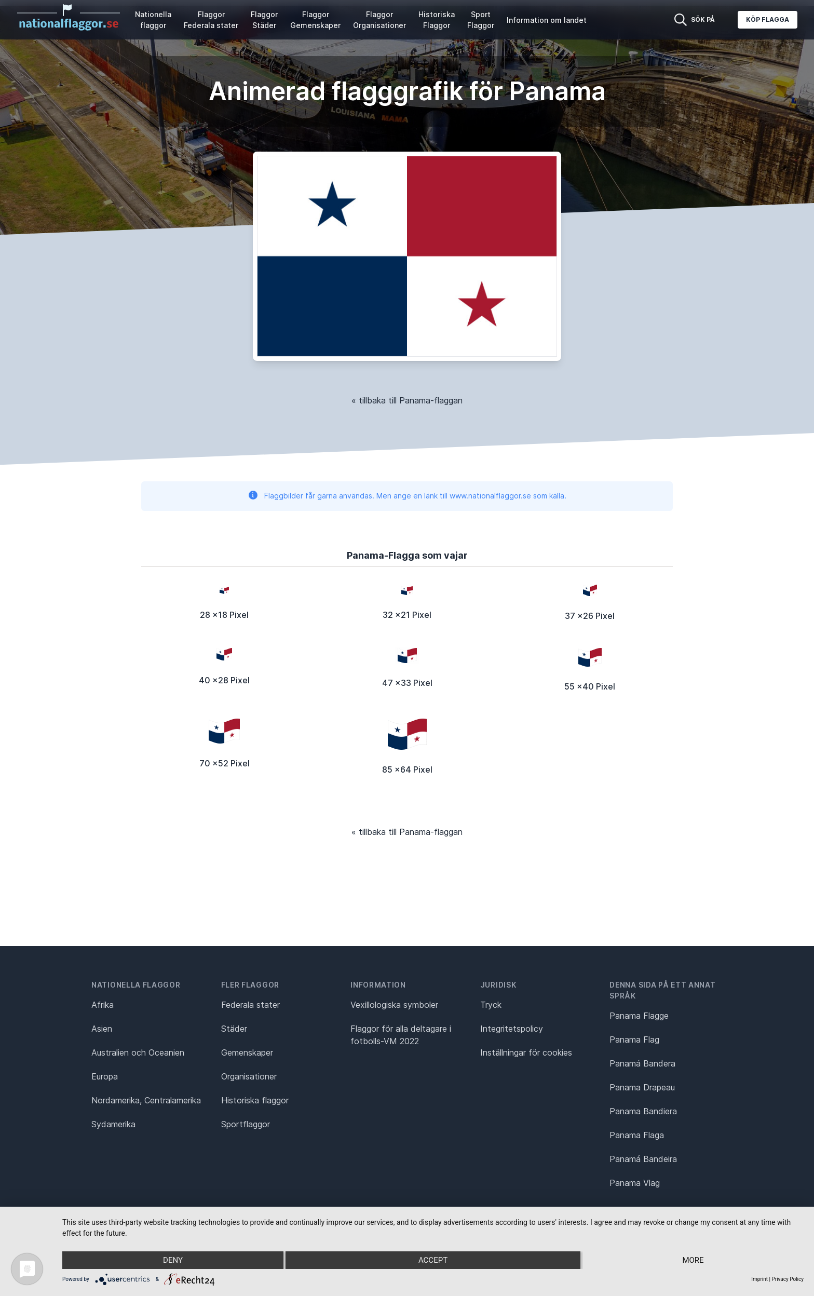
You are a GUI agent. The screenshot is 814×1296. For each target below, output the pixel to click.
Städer (234, 1028)
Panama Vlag (634, 1183)
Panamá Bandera (642, 1063)
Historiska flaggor (255, 1100)
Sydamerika (113, 1124)
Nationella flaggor (153, 20)
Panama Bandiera (643, 1111)
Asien (101, 1028)
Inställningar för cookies (526, 1052)
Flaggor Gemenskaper (315, 20)
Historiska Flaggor (436, 20)
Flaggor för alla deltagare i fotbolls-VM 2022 (400, 1034)
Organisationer (249, 1076)
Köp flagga (767, 19)
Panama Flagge (639, 1015)
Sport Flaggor (480, 20)
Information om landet (547, 20)
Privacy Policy (787, 1279)
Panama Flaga (636, 1135)
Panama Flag (634, 1039)
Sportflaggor (245, 1124)
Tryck (490, 1005)
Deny (173, 1260)
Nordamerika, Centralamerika (146, 1100)
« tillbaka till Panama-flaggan (407, 400)
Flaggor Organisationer (379, 20)
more (692, 1260)
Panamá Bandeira (643, 1159)
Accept (432, 1260)
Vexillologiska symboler (394, 1005)
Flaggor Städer (264, 20)
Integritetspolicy (511, 1028)
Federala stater (250, 1005)
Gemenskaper (247, 1052)
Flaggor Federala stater (211, 20)
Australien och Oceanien (137, 1052)
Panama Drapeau (642, 1087)
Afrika (102, 1005)
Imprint (759, 1279)
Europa (104, 1076)
